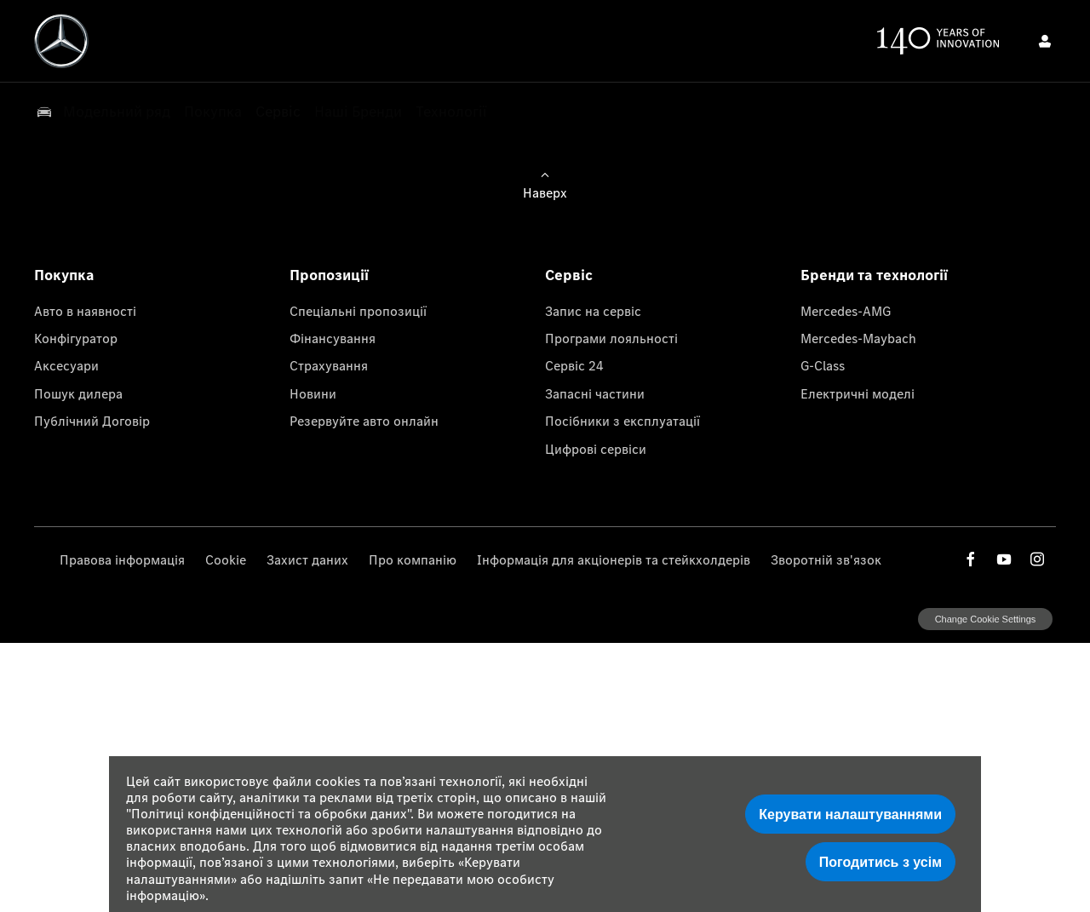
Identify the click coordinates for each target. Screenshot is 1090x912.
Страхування (329, 365)
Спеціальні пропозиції (358, 310)
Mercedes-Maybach (858, 338)
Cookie (225, 559)
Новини (313, 393)
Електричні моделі (857, 393)
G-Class (822, 365)
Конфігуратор (76, 338)
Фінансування (333, 338)
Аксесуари (66, 365)
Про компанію (412, 559)
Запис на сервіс (593, 310)
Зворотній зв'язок (826, 559)
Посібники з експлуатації (622, 420)
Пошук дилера (78, 393)
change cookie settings (985, 619)
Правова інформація (122, 559)
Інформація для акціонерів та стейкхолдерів (613, 559)
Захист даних (307, 559)
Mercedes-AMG (845, 310)
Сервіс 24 (574, 365)
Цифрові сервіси (595, 448)
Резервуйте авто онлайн (364, 420)
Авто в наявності (85, 310)
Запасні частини (595, 393)
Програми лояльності (611, 338)
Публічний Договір (92, 420)
